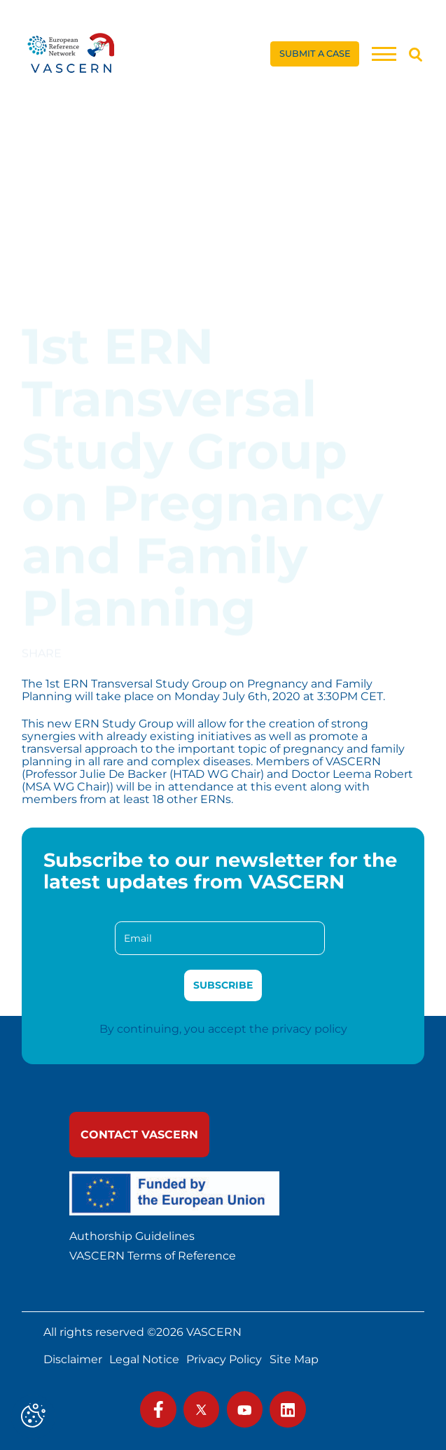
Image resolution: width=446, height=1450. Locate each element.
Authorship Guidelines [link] (132, 1236)
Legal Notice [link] (144, 1359)
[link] (72, 54)
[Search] (415, 54)
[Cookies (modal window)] (33, 1417)
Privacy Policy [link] (224, 1359)
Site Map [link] (294, 1359)
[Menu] (384, 53)
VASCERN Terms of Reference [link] (152, 1256)
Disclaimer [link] (72, 1359)
